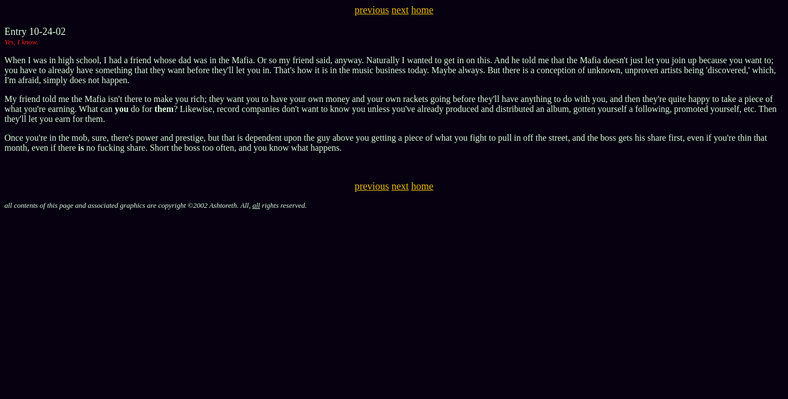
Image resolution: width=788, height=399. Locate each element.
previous (372, 10)
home (422, 10)
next (400, 10)
